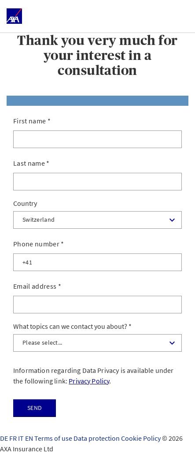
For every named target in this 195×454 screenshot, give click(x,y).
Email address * (37, 286)
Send (34, 408)
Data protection (97, 438)
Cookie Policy (141, 438)
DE (4, 438)
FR (13, 438)
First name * (32, 120)
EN (29, 438)
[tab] (97, 101)
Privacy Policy (89, 380)
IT (21, 438)
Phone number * (38, 243)
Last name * (31, 163)
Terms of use (54, 438)
